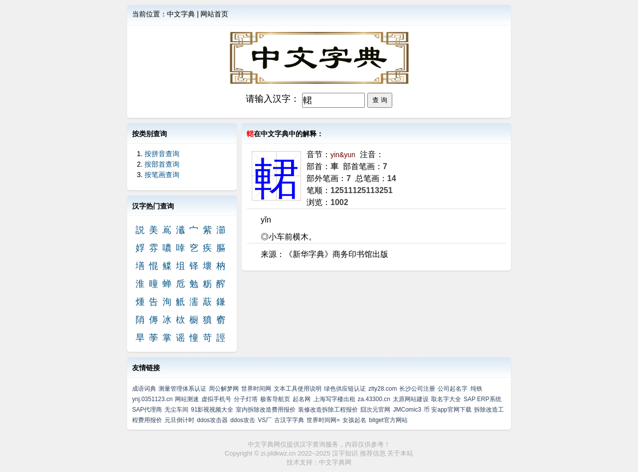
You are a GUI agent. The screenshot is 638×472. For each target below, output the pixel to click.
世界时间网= (323, 420)
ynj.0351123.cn (152, 399)
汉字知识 (345, 453)
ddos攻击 (242, 420)
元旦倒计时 (179, 420)
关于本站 (400, 453)
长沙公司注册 (417, 388)
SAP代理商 (147, 409)
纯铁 (476, 388)
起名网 (302, 399)
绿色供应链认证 (345, 388)
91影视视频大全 (212, 409)
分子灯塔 (246, 399)
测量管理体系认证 (182, 388)
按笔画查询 (162, 175)
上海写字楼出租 (334, 399)
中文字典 (181, 14)
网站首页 (214, 14)
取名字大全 (446, 399)
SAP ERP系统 (482, 399)
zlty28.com (382, 388)
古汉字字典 (289, 420)
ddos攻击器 (212, 420)
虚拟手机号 (216, 399)
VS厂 (265, 420)
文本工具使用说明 (297, 388)
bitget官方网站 (388, 420)
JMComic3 (407, 409)
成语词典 (144, 388)
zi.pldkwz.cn (278, 453)
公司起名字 (453, 388)
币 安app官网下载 (447, 409)
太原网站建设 (411, 399)
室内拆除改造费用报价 (266, 409)
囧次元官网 (375, 409)
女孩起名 (354, 420)
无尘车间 (176, 409)
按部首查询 (162, 164)
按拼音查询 (162, 154)
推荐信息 (373, 453)
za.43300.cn (374, 399)
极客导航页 (275, 399)
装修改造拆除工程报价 (328, 409)
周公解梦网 (224, 388)
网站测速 (187, 399)
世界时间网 (256, 388)
